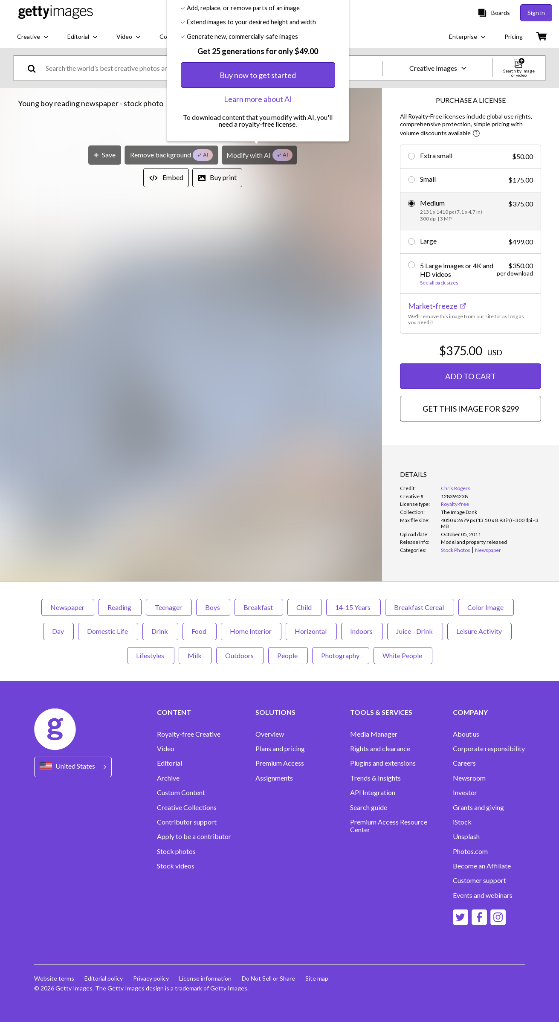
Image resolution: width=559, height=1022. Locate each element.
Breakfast (258, 607)
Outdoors (240, 655)
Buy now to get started (258, 322)
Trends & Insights (375, 778)
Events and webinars (483, 895)
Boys (213, 607)
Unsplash (466, 836)
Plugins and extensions (383, 763)
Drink (160, 631)
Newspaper (67, 607)
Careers (464, 763)
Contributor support (187, 822)
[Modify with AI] (259, 401)
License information (205, 978)
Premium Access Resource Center (388, 825)
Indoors (362, 631)
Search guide (368, 807)
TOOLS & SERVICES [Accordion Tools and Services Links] (381, 712)
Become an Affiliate (482, 866)
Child (304, 607)
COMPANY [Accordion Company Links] (470, 712)
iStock (462, 822)
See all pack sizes (439, 283)
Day (58, 631)
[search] (35, 68)
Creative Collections (187, 807)
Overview (269, 734)
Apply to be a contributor (194, 836)
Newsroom (469, 778)
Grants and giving (478, 807)
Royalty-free (455, 504)
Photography (340, 655)
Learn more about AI (258, 346)
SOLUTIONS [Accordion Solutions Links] (275, 712)
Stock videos (175, 866)
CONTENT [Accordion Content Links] (174, 712)
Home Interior (251, 631)
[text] (212, 68)
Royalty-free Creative (188, 734)
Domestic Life (108, 631)
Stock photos (176, 851)
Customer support (479, 880)
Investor (465, 792)
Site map (316, 978)
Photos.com (470, 851)
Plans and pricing (280, 748)
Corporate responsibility (489, 748)
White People (402, 655)
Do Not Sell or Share (268, 978)
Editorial (169, 763)
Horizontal (311, 631)
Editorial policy (103, 978)
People (288, 655)
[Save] (104, 401)
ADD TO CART (470, 376)
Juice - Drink (415, 631)
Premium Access (279, 763)
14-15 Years (353, 607)
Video (165, 748)
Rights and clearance (380, 748)
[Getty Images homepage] (55, 12)
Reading (120, 607)
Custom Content (181, 792)
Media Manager (373, 734)
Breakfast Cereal (419, 607)
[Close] (340, 218)
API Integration (372, 792)
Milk (195, 655)
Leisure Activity (479, 631)
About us (466, 734)
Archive (168, 778)
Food (199, 631)
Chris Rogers (455, 488)
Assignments (274, 778)
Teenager (169, 607)
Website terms (54, 978)
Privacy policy (151, 978)
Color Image (486, 607)
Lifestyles (150, 655)
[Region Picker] (73, 767)
